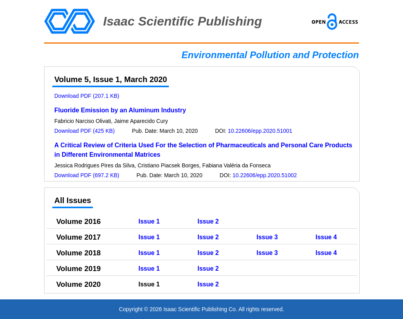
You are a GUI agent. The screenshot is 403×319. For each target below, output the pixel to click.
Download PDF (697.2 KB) (86, 175)
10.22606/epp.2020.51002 (265, 175)
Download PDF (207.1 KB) (86, 96)
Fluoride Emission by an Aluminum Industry (120, 110)
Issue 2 (208, 221)
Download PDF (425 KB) (84, 131)
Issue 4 (326, 237)
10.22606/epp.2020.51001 (260, 131)
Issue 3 (267, 237)
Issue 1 (149, 221)
